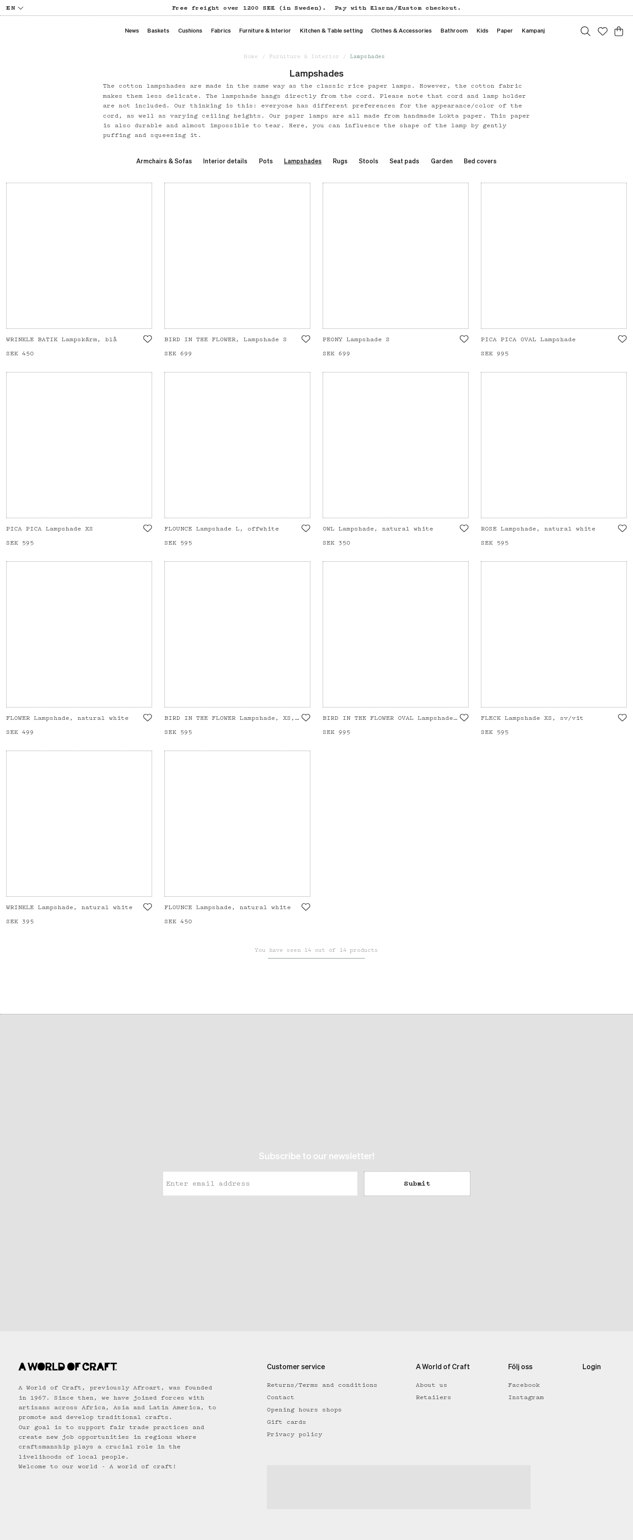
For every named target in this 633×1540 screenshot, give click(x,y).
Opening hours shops (304, 1410)
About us (431, 1385)
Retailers (433, 1397)
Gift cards (286, 1422)
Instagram (526, 1397)
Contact (281, 1397)
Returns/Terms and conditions (322, 1385)
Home (251, 56)
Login (591, 1367)
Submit (417, 1183)
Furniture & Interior (304, 56)
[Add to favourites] (147, 339)
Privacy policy (294, 1434)
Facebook (524, 1385)
